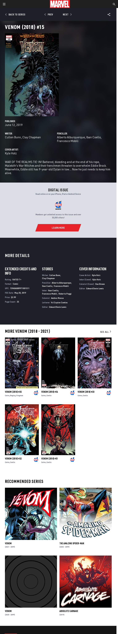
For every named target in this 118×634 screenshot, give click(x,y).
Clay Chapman (31, 137)
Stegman (19, 395)
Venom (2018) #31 (49, 458)
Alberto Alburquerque (71, 137)
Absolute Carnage (68, 611)
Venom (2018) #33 (86, 391)
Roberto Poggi (65, 293)
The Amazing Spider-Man (71, 543)
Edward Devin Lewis (57, 307)
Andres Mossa (57, 298)
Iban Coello (93, 137)
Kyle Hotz (11, 153)
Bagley (12, 395)
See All (106, 331)
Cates (7, 395)
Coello (49, 395)
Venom (8, 543)
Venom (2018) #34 (49, 391)
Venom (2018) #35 (13, 391)
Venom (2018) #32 (13, 458)
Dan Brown (100, 284)
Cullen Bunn (13, 137)
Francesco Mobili (67, 141)
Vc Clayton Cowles (59, 302)
